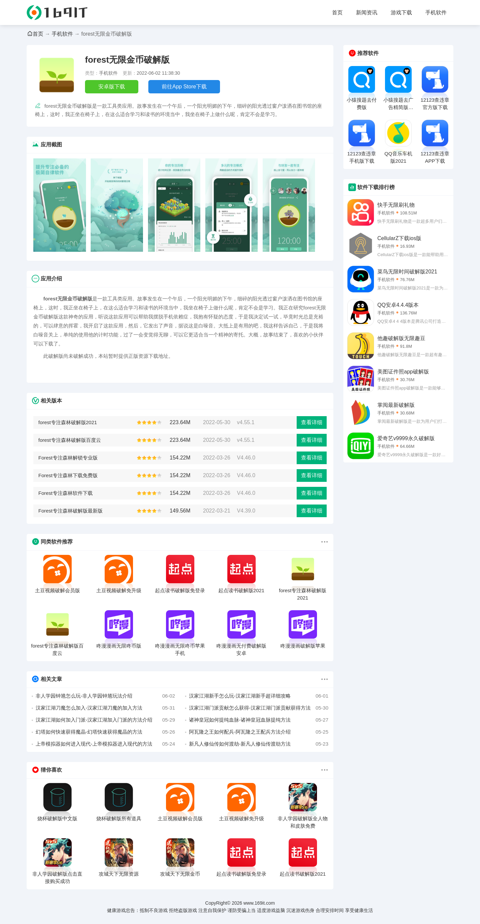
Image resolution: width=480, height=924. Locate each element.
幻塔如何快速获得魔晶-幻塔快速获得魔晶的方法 (105, 732)
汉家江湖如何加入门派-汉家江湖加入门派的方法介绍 (105, 720)
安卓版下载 (111, 86)
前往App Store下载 (184, 86)
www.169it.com (259, 903)
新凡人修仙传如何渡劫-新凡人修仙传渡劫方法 (258, 744)
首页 (337, 12)
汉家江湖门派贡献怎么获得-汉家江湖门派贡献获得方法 (258, 708)
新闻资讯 (366, 12)
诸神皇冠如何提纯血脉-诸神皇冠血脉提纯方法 (258, 720)
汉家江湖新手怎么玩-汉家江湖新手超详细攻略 (258, 696)
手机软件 (436, 12)
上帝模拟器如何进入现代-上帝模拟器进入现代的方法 (105, 744)
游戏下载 (401, 12)
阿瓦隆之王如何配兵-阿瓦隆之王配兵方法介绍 (258, 732)
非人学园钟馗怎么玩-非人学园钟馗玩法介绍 (105, 696)
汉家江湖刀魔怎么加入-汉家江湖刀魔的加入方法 (105, 708)
